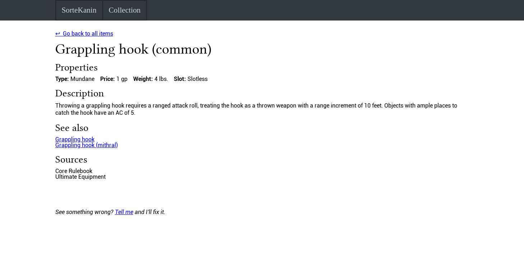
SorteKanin (78, 10)
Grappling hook (74, 139)
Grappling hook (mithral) (86, 145)
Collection (125, 10)
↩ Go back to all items (84, 33)
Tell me (124, 212)
